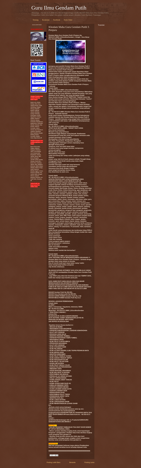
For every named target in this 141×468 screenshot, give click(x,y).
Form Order (68, 20)
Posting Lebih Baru (53, 462)
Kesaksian (45, 20)
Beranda (72, 462)
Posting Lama (89, 462)
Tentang (35, 20)
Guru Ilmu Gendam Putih (58, 8)
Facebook (56, 20)
